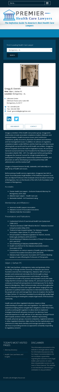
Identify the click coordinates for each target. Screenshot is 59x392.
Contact (33, 127)
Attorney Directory (11, 350)
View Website (14, 127)
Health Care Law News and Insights (14, 356)
